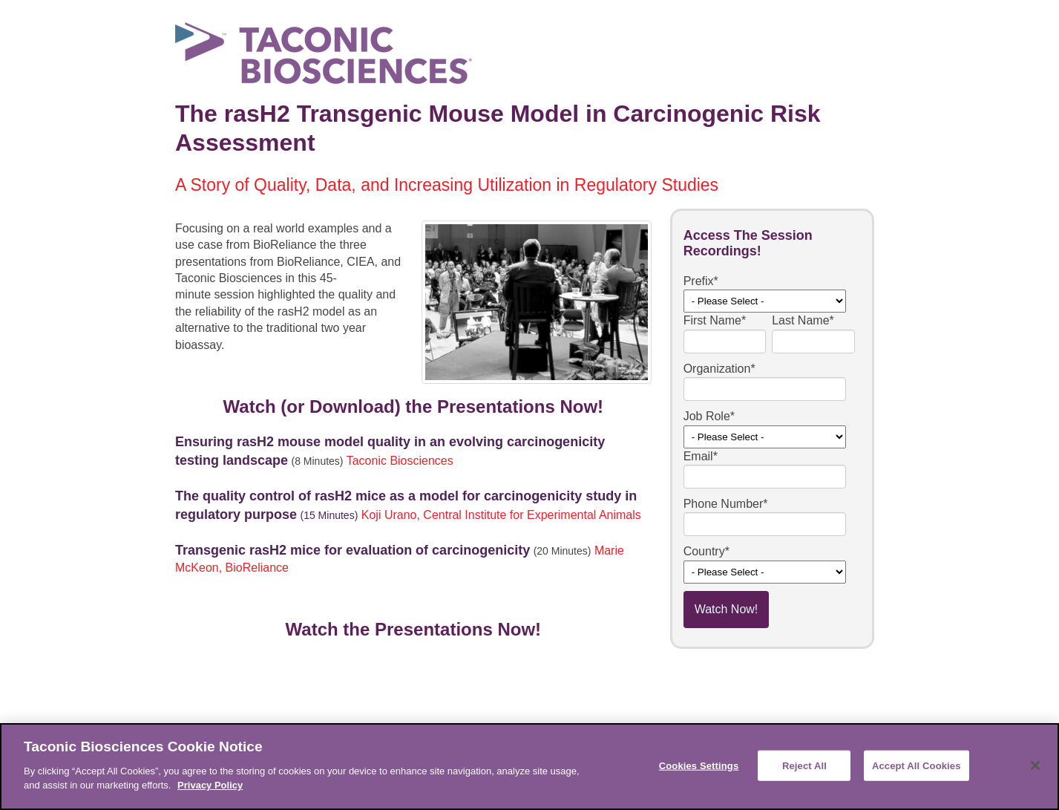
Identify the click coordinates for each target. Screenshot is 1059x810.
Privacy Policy (210, 785)
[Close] (1035, 765)
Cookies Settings (699, 765)
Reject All (804, 765)
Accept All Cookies (916, 765)
